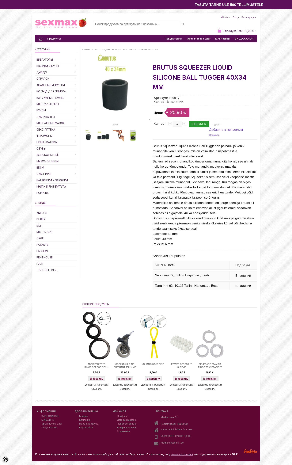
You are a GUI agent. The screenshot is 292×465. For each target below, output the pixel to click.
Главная (86, 49)
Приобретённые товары (126, 424)
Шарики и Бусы (47, 66)
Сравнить (214, 135)
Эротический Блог (198, 38)
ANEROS (41, 213)
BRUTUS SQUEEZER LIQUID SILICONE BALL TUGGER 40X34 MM (126, 49)
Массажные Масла (50, 123)
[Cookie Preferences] (5, 459)
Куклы (41, 110)
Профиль (122, 416)
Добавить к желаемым (226, 129)
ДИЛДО (41, 72)
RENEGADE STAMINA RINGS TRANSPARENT (210, 365)
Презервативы (46, 142)
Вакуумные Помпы (50, 97)
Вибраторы (44, 59)
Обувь (40, 148)
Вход (236, 17)
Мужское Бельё (47, 161)
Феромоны (44, 135)
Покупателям (173, 38)
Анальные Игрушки (50, 85)
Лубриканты (45, 116)
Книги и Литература (51, 186)
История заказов (126, 419)
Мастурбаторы (47, 104)
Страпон (42, 78)
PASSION (42, 251)
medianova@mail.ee (172, 442)
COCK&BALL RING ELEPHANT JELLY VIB (125, 365)
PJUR (39, 263)
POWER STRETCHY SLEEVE (181, 365)
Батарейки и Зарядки (52, 180)
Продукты (54, 38)
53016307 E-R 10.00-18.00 (176, 436)
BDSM (40, 167)
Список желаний (126, 427)
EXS (39, 225)
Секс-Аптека (45, 129)
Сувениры (43, 173)
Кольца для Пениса (51, 91)
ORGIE (40, 238)
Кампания (84, 419)
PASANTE (42, 244)
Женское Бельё (47, 154)
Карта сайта (86, 427)
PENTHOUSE (44, 257)
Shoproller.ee (250, 451)
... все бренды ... (47, 270)
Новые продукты (89, 423)
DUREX (40, 219)
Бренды (83, 416)
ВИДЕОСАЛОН (244, 38)
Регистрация (248, 17)
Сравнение (123, 431)
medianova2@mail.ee (182, 454)
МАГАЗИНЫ (222, 38)
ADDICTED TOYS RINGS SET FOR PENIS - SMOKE (97, 366)
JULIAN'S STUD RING (153, 364)
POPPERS (42, 192)
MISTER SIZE (44, 232)
